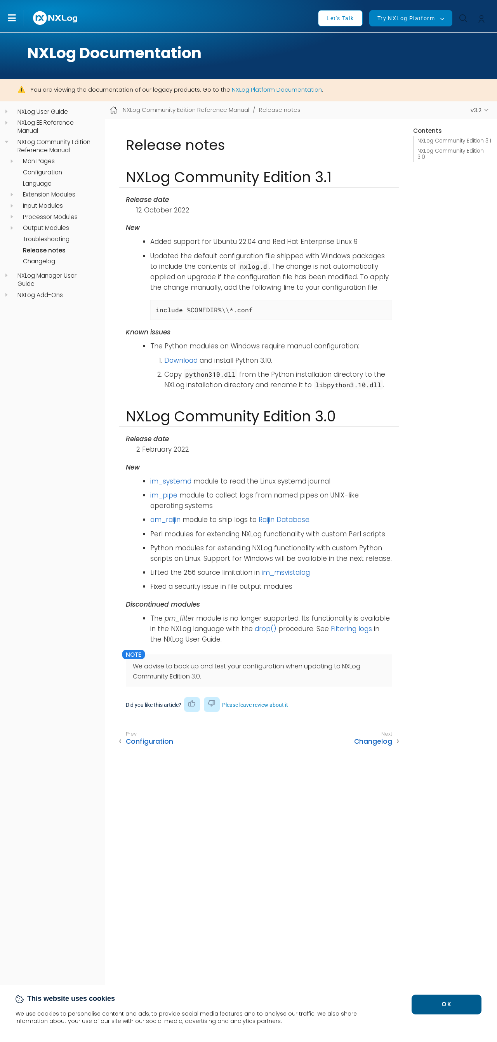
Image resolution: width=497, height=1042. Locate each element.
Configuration (42, 172)
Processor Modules (50, 217)
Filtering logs (351, 628)
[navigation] (6, 112)
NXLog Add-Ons (40, 295)
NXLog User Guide (42, 112)
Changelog (39, 261)
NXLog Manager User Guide (46, 280)
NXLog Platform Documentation (277, 89)
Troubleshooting (46, 239)
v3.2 (476, 110)
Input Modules (43, 206)
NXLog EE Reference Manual (45, 127)
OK (446, 1004)
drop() (265, 628)
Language (37, 184)
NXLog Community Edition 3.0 (450, 154)
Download (181, 360)
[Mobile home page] (113, 110)
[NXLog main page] (55, 18)
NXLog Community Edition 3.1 (454, 140)
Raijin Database (284, 519)
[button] (20, 18)
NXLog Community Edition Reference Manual (53, 146)
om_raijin (165, 519)
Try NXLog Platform (406, 18)
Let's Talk (340, 18)
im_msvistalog (286, 572)
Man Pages (39, 161)
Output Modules (46, 228)
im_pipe (163, 495)
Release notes (44, 250)
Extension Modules (49, 194)
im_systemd (170, 481)
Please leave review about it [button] (255, 705)
